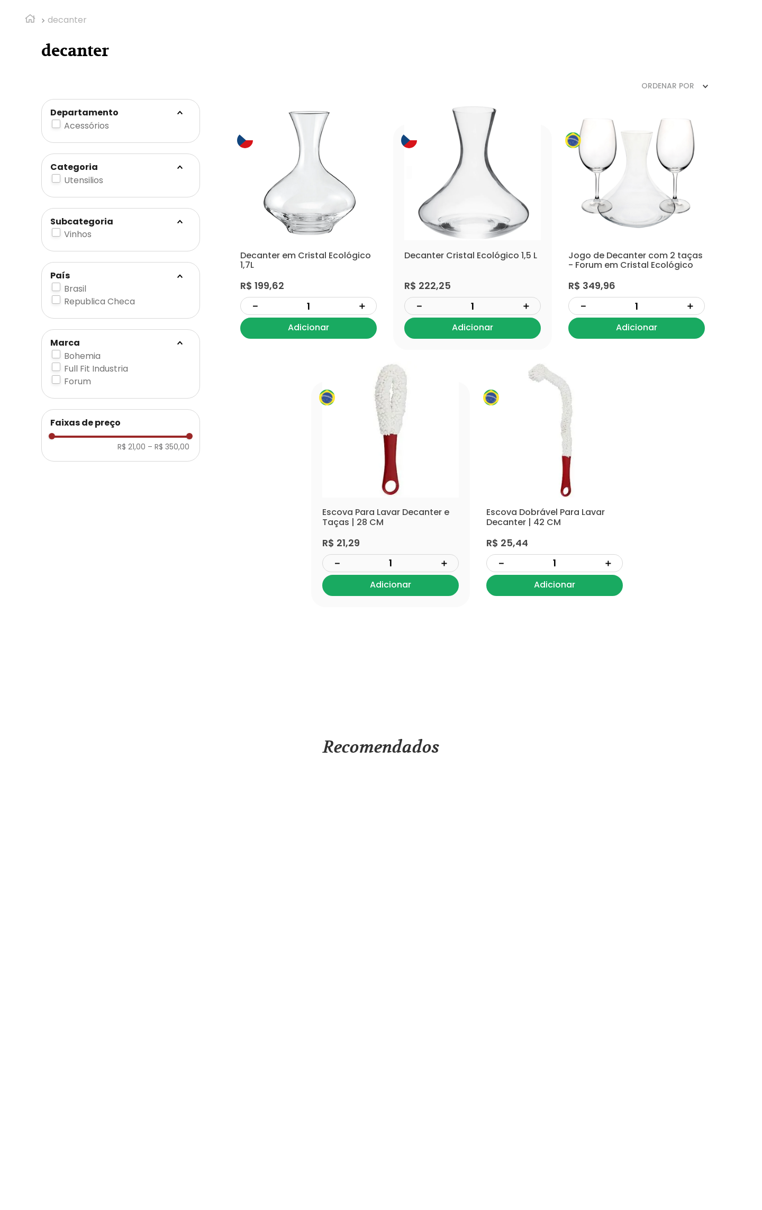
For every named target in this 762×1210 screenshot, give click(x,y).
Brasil (75, 289)
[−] (255, 305)
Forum (77, 381)
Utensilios (83, 180)
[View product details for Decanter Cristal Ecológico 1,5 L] (472, 237)
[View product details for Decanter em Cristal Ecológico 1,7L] (308, 237)
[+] (362, 305)
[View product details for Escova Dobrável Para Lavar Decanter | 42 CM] (554, 494)
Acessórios (86, 126)
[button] (120, 113)
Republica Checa (99, 301)
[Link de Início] (30, 20)
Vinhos (78, 234)
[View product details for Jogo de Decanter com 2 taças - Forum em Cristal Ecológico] (636, 237)
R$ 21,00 (131, 447)
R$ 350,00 (168, 447)
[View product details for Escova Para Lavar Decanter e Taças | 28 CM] (390, 494)
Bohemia (82, 356)
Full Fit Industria (96, 369)
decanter (67, 20)
